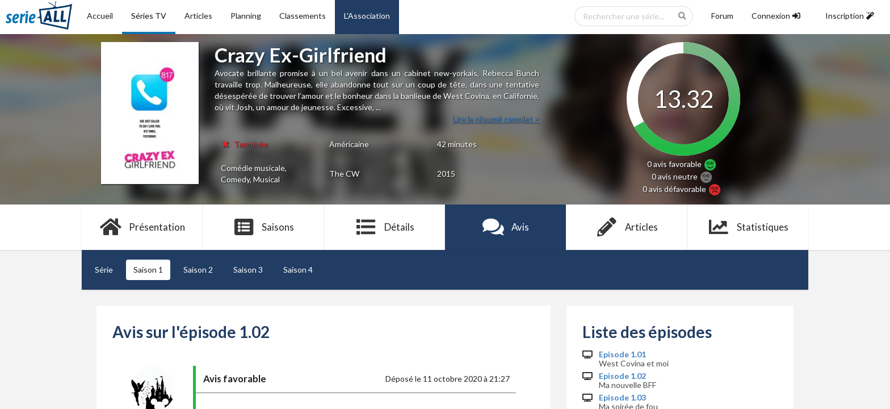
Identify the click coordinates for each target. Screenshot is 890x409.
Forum (722, 15)
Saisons (264, 227)
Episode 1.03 (622, 397)
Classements (302, 15)
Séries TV (148, 15)
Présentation (142, 227)
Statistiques (747, 227)
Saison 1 (148, 269)
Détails (384, 227)
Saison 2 (198, 269)
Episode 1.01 (622, 354)
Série (104, 269)
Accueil (100, 15)
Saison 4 (298, 269)
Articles (198, 15)
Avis (505, 227)
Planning (245, 15)
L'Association (367, 15)
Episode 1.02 (622, 376)
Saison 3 (248, 269)
